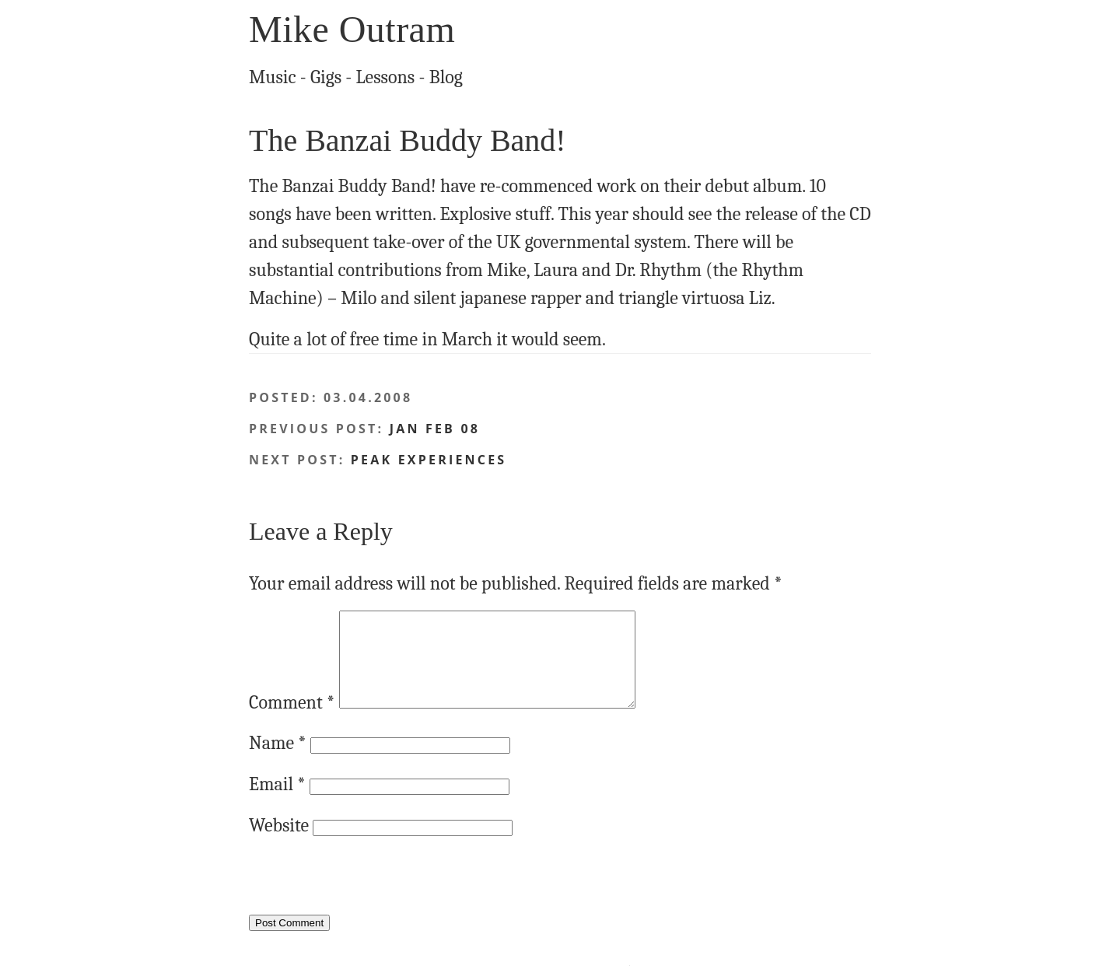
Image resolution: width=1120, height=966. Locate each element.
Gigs (325, 77)
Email (277, 803)
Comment (291, 721)
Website (279, 844)
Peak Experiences (428, 459)
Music (272, 77)
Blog (446, 77)
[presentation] (367, 901)
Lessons (385, 77)
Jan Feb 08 (435, 428)
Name (277, 761)
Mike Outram (352, 29)
